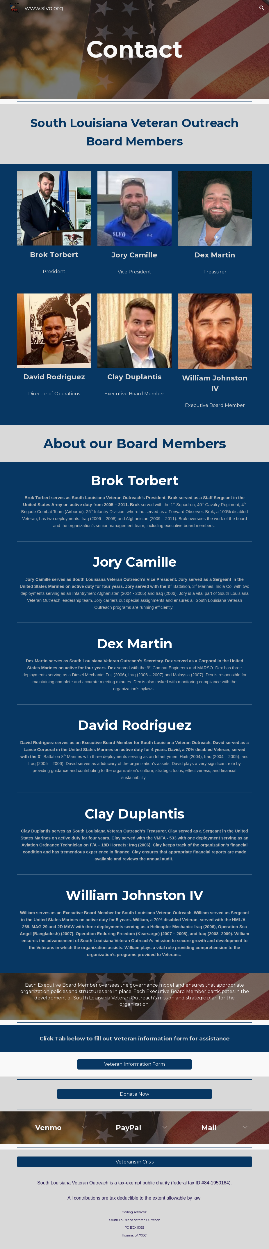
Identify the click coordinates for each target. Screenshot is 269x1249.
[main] (134, 49)
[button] (262, 8)
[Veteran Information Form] (135, 1064)
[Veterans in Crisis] (134, 1161)
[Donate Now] (135, 1094)
